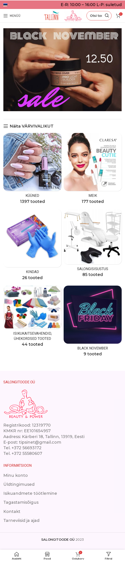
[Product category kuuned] (32, 170)
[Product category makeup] (93, 170)
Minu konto (15, 475)
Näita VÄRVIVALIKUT (32, 126)
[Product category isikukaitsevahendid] (32, 318)
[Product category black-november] (93, 323)
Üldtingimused (18, 484)
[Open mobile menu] (12, 15)
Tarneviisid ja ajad (21, 520)
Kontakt (11, 511)
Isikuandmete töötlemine (30, 493)
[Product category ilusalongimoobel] (93, 244)
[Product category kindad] (32, 246)
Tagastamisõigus (21, 502)
